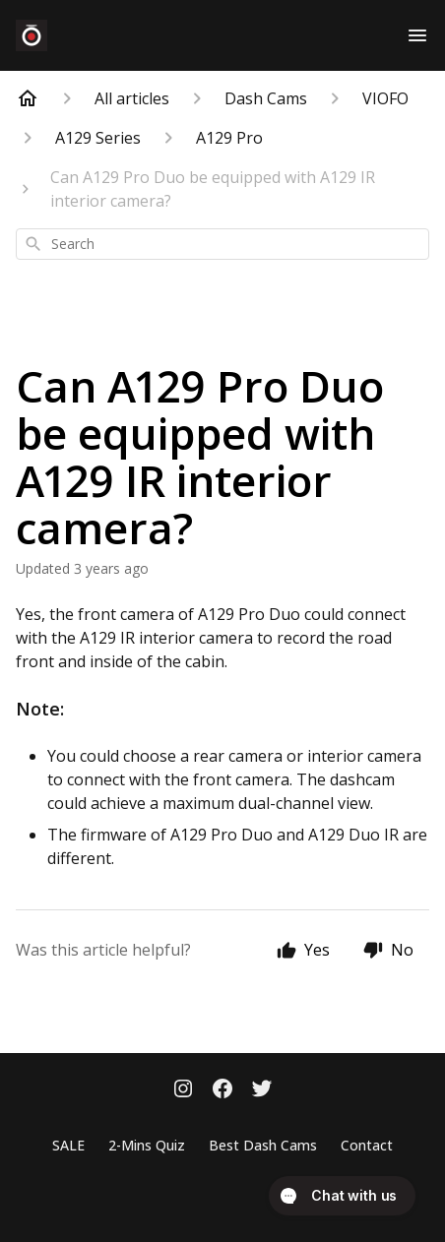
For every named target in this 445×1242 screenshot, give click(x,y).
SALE (68, 1145)
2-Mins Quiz (146, 1145)
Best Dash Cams (263, 1145)
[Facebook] (222, 1090)
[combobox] (222, 244)
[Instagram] (183, 1090)
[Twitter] (262, 1090)
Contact (367, 1145)
